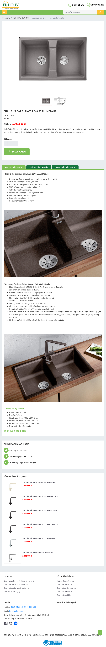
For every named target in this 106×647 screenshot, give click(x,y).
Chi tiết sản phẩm (13, 167)
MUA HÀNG (16, 151)
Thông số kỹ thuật (39, 167)
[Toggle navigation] (4, 12)
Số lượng (8, 139)
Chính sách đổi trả (64, 591)
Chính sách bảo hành (65, 584)
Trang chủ (6, 18)
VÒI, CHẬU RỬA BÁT (21, 18)
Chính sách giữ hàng (65, 595)
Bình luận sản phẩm (65, 167)
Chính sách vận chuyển (66, 588)
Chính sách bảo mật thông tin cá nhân (19, 581)
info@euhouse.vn (16, 611)
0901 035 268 (95, 4)
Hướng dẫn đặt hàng (65, 581)
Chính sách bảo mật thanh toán (17, 584)
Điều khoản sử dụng (12, 591)
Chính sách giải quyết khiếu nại (16, 588)
